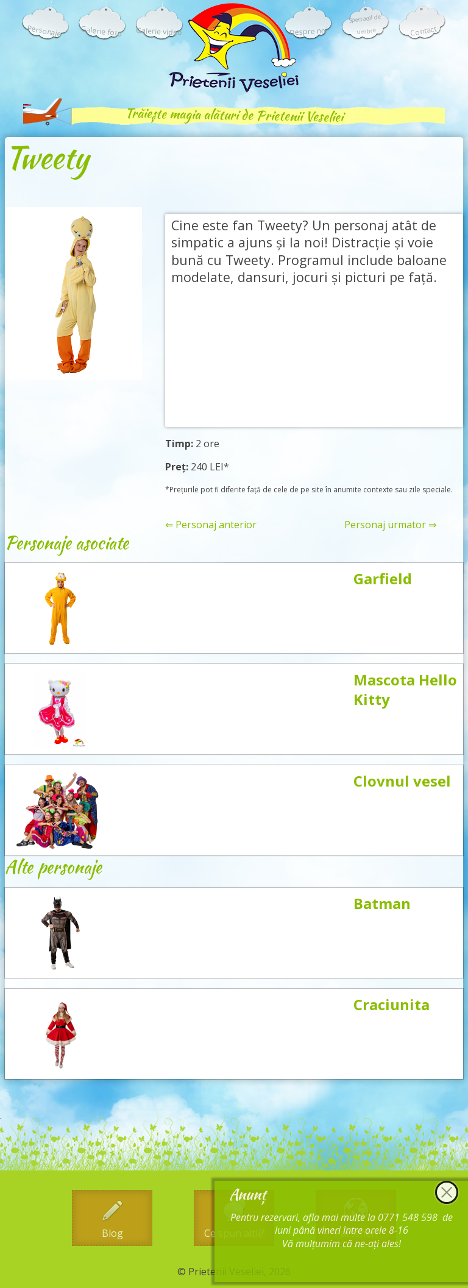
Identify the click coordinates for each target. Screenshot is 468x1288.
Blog (112, 1233)
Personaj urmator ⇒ (390, 524)
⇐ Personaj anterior (211, 524)
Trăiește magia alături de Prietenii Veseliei (234, 115)
